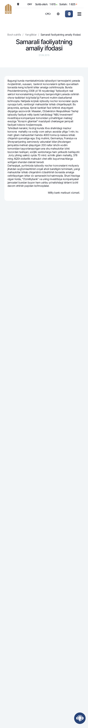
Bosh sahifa (14, 34)
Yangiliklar (31, 34)
